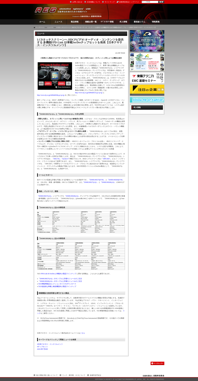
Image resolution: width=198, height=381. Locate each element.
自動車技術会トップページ (129, 2)
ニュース (58, 22)
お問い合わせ (77, 2)
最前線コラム (139, 22)
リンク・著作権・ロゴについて (73, 375)
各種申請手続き (95, 375)
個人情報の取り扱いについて (47, 375)
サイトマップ (110, 2)
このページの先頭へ (157, 363)
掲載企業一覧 (91, 22)
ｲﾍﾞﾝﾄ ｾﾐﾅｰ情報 (107, 22)
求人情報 (123, 22)
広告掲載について (93, 2)
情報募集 (156, 22)
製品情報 (75, 22)
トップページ (40, 27)
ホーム (42, 22)
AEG (64, 11)
